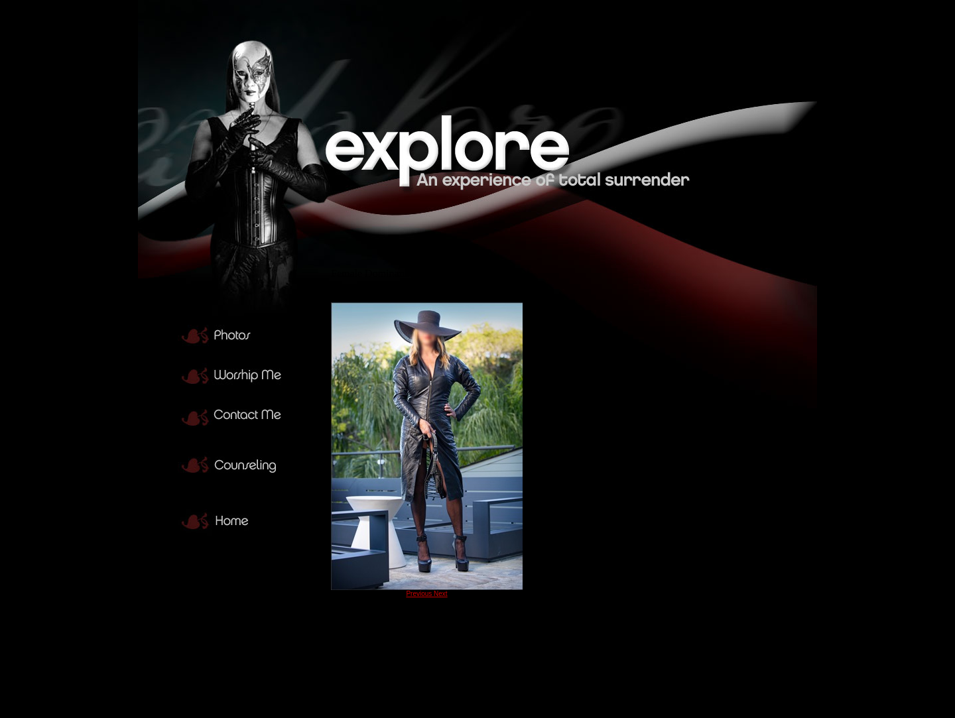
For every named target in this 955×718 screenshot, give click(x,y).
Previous (420, 593)
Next (441, 593)
